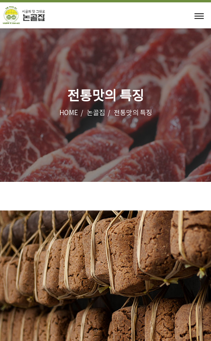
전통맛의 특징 (133, 113)
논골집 (96, 113)
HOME (68, 113)
